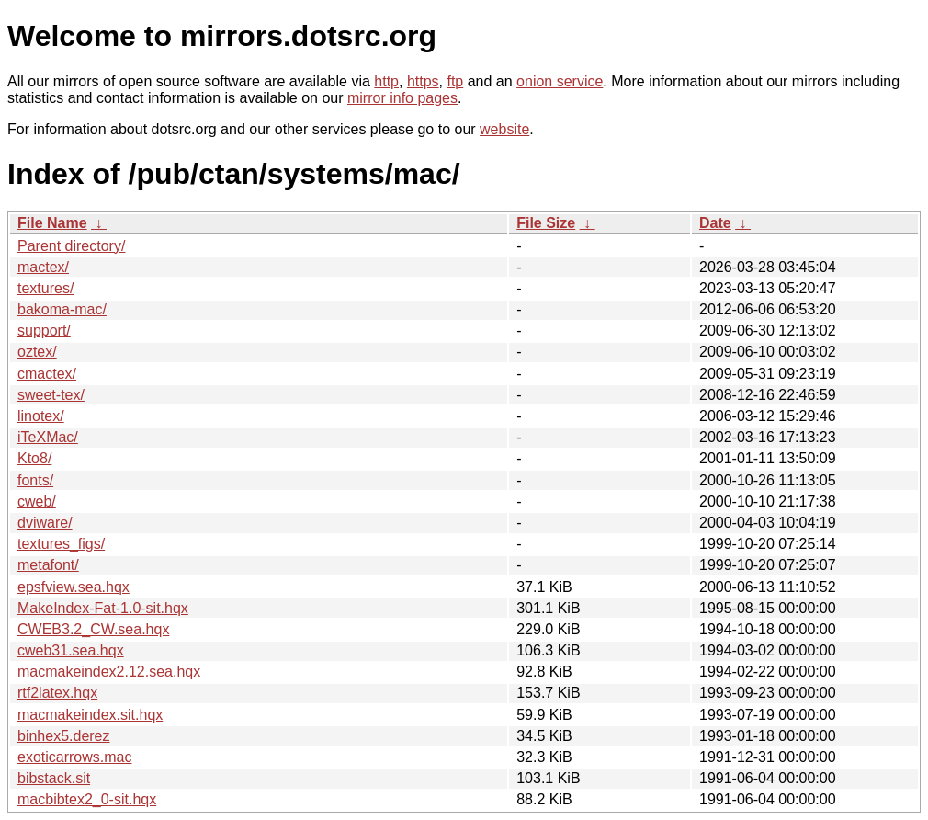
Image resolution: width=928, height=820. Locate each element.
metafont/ (48, 565)
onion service (559, 81)
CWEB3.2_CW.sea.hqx (93, 629)
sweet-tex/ (51, 395)
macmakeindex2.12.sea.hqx (108, 671)
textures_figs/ (61, 544)
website (504, 129)
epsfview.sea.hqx (73, 587)
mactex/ (43, 267)
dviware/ (45, 522)
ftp (455, 81)
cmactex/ (46, 374)
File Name (52, 223)
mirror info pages (402, 98)
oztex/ (37, 351)
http (386, 81)
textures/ (45, 288)
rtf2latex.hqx (57, 692)
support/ (44, 330)
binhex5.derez (63, 736)
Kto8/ (34, 458)
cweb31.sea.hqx (70, 650)
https (423, 81)
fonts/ (35, 480)
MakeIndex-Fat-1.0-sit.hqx (102, 608)
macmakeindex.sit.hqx (90, 715)
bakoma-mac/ (62, 309)
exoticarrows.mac (74, 757)
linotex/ (40, 416)
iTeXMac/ (47, 437)
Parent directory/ (71, 246)
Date (715, 223)
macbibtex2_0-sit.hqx (86, 799)
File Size (545, 223)
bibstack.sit (53, 778)
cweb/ (36, 501)
